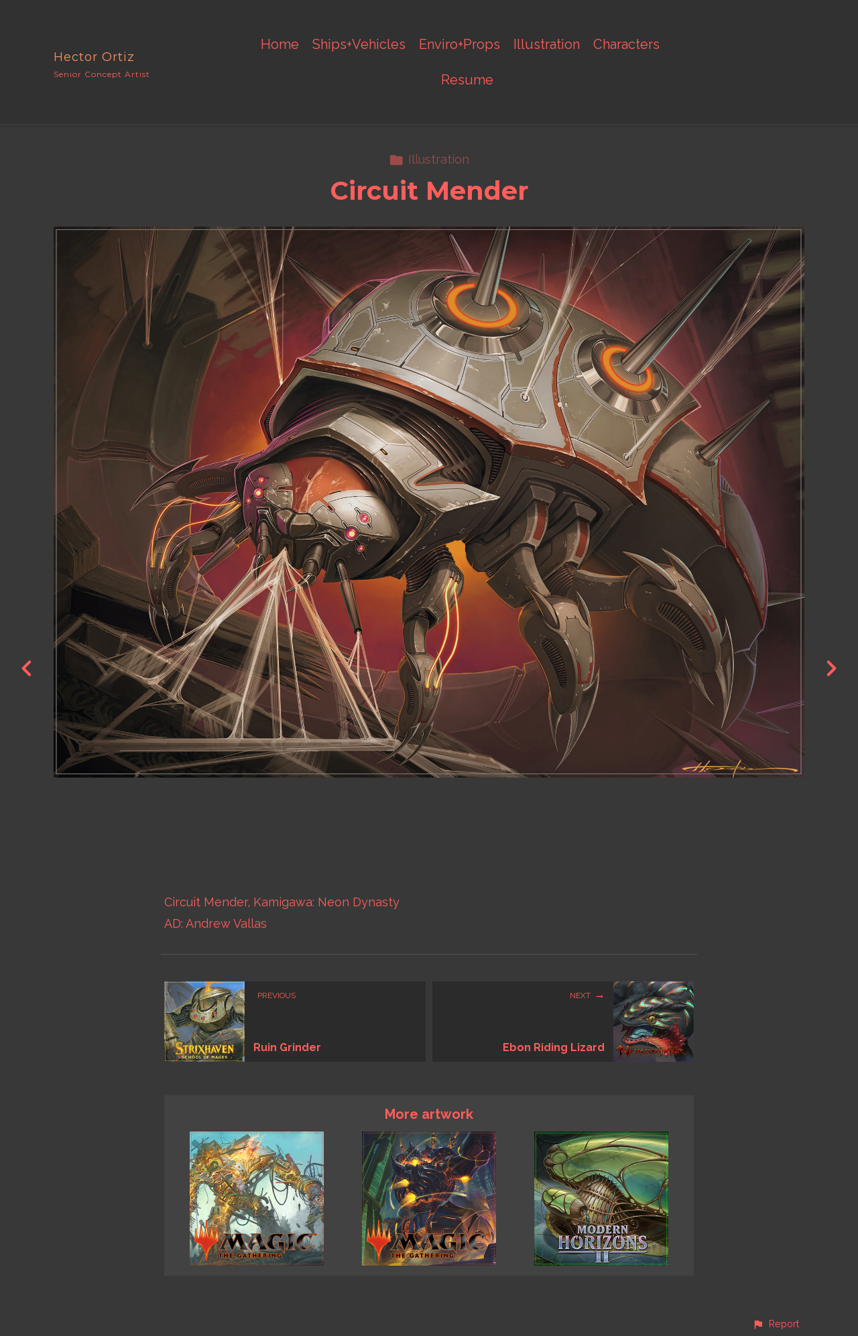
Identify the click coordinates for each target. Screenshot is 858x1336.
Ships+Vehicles (359, 44)
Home (280, 44)
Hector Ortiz (94, 57)
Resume (467, 80)
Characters (626, 44)
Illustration (546, 44)
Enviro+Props (459, 44)
